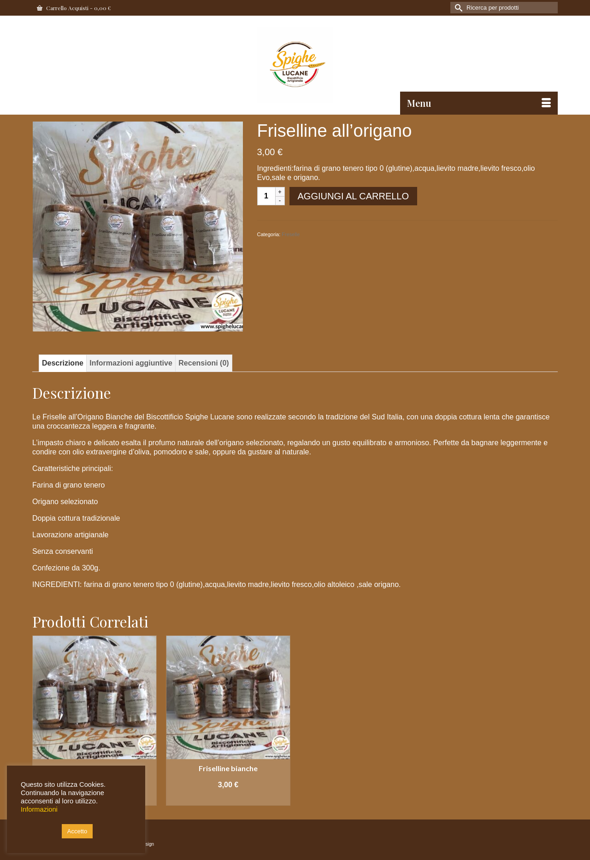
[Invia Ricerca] (457, 7)
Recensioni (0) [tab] (203, 363)
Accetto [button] (77, 831)
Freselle (291, 234)
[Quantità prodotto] (266, 196)
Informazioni (39, 809)
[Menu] (479, 103)
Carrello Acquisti (74, 8)
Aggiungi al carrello (353, 196)
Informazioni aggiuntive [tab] (130, 363)
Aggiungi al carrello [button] (227, 798)
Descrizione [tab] (62, 363)
